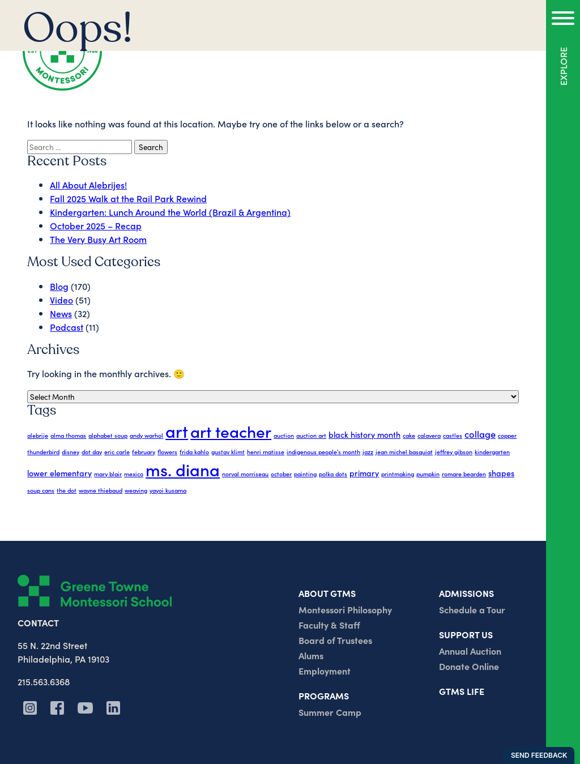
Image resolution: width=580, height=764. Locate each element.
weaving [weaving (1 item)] (136, 490)
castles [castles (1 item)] (452, 435)
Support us (466, 634)
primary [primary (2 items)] (364, 473)
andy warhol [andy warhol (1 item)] (146, 435)
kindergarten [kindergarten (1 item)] (492, 451)
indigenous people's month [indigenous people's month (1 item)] (323, 451)
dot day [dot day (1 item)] (92, 451)
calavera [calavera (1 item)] (429, 435)
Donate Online (469, 666)
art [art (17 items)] (176, 430)
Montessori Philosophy (345, 609)
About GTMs (327, 593)
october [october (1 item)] (281, 474)
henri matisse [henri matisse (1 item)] (265, 451)
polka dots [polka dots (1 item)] (333, 474)
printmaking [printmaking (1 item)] (397, 474)
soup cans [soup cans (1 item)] (40, 490)
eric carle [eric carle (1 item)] (117, 451)
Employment (324, 670)
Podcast (66, 327)
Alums (310, 655)
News (61, 313)
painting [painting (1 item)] (305, 474)
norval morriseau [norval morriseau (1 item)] (245, 474)
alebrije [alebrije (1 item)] (37, 435)
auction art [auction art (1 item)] (311, 435)
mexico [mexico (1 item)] (133, 474)
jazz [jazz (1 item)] (367, 451)
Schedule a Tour (472, 609)
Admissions (466, 593)
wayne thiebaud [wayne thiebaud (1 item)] (100, 490)
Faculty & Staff (329, 624)
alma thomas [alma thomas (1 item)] (68, 435)
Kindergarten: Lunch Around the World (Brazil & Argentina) (170, 212)
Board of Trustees (335, 640)
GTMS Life (461, 691)
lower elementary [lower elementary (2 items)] (59, 473)
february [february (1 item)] (143, 451)
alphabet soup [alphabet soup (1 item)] (107, 435)
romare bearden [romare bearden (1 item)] (464, 474)
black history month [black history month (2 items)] (364, 434)
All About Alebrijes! (88, 184)
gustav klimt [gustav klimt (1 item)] (228, 451)
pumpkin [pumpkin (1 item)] (428, 474)
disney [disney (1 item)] (70, 451)
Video (61, 299)
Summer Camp (329, 712)
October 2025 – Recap (96, 225)
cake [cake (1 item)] (409, 435)
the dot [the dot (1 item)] (66, 490)
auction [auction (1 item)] (284, 435)
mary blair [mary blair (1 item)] (108, 474)
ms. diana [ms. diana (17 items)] (183, 469)
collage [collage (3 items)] (480, 433)
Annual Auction (470, 651)
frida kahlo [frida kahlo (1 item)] (194, 451)
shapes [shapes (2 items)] (501, 473)
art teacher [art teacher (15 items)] (230, 431)
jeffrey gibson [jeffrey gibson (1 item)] (453, 451)
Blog (59, 286)
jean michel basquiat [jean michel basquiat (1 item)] (404, 451)
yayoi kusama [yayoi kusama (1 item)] (168, 490)
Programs (323, 695)
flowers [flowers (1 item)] (167, 451)
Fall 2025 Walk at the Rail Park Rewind (128, 198)
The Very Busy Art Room (98, 239)
